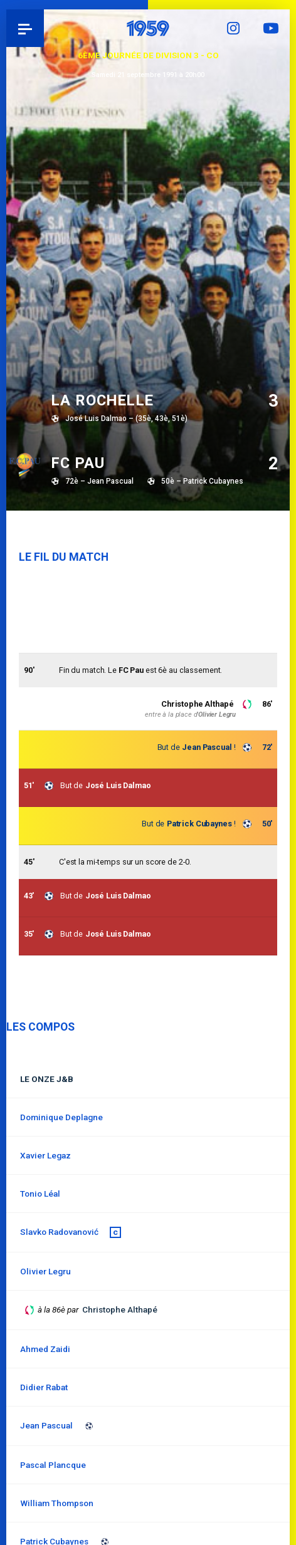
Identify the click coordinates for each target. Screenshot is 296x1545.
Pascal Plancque (53, 1465)
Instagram (233, 28)
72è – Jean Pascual (99, 481)
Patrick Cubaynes (199, 823)
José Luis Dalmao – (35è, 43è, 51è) (126, 418)
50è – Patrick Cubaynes (202, 481)
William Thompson (56, 1503)
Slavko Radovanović (59, 1232)
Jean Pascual (206, 747)
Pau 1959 (44, 28)
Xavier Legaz (45, 1155)
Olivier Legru (217, 714)
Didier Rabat (44, 1387)
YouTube (271, 28)
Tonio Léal (40, 1194)
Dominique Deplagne (61, 1117)
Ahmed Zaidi (45, 1349)
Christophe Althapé (197, 704)
